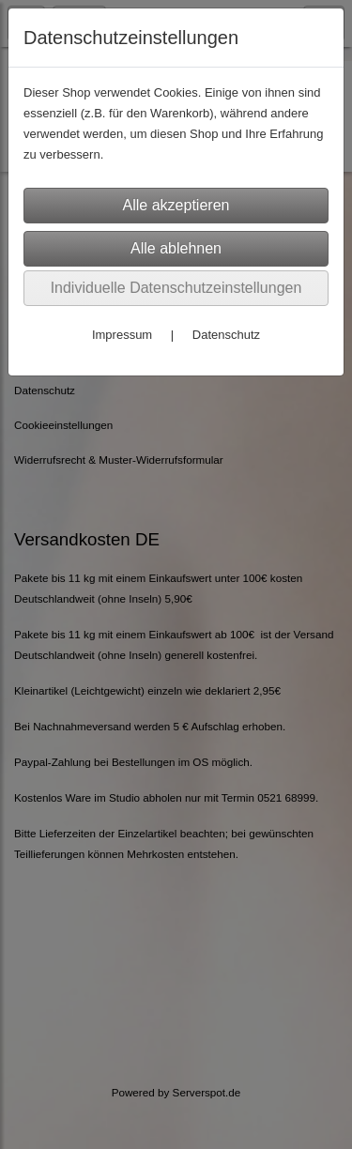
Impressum (122, 335)
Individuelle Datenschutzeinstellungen (176, 288)
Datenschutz (226, 335)
